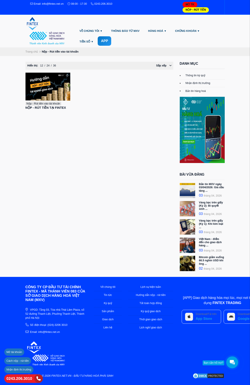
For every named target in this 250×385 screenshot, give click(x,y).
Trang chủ (31, 51)
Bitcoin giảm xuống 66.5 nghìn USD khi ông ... (211, 260)
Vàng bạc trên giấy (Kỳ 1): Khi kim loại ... (211, 224)
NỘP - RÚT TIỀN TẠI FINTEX (45, 107)
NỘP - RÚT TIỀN (196, 9)
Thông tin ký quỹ (195, 75)
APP (104, 41)
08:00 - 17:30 (77, 3)
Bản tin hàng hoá (196, 91)
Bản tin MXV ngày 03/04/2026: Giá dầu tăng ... (211, 187)
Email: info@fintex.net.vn (47, 3)
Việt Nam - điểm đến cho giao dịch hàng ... (210, 242)
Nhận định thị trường (198, 83)
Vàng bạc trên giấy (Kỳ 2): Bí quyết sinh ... (211, 205)
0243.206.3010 (19, 378)
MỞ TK (190, 4)
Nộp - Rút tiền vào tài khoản (43, 103)
